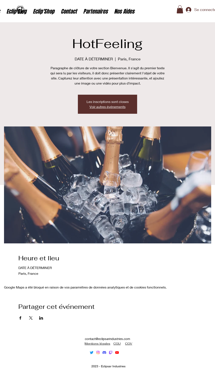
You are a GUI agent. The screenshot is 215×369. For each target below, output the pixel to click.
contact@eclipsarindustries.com (107, 339)
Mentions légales (97, 343)
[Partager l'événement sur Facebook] (20, 318)
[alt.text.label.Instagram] (98, 352)
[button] (179, 9)
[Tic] (111, 352)
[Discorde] (104, 352)
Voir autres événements (107, 107)
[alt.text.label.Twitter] (92, 352)
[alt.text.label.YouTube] (117, 352)
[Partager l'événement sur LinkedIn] (41, 318)
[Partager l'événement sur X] (31, 318)
